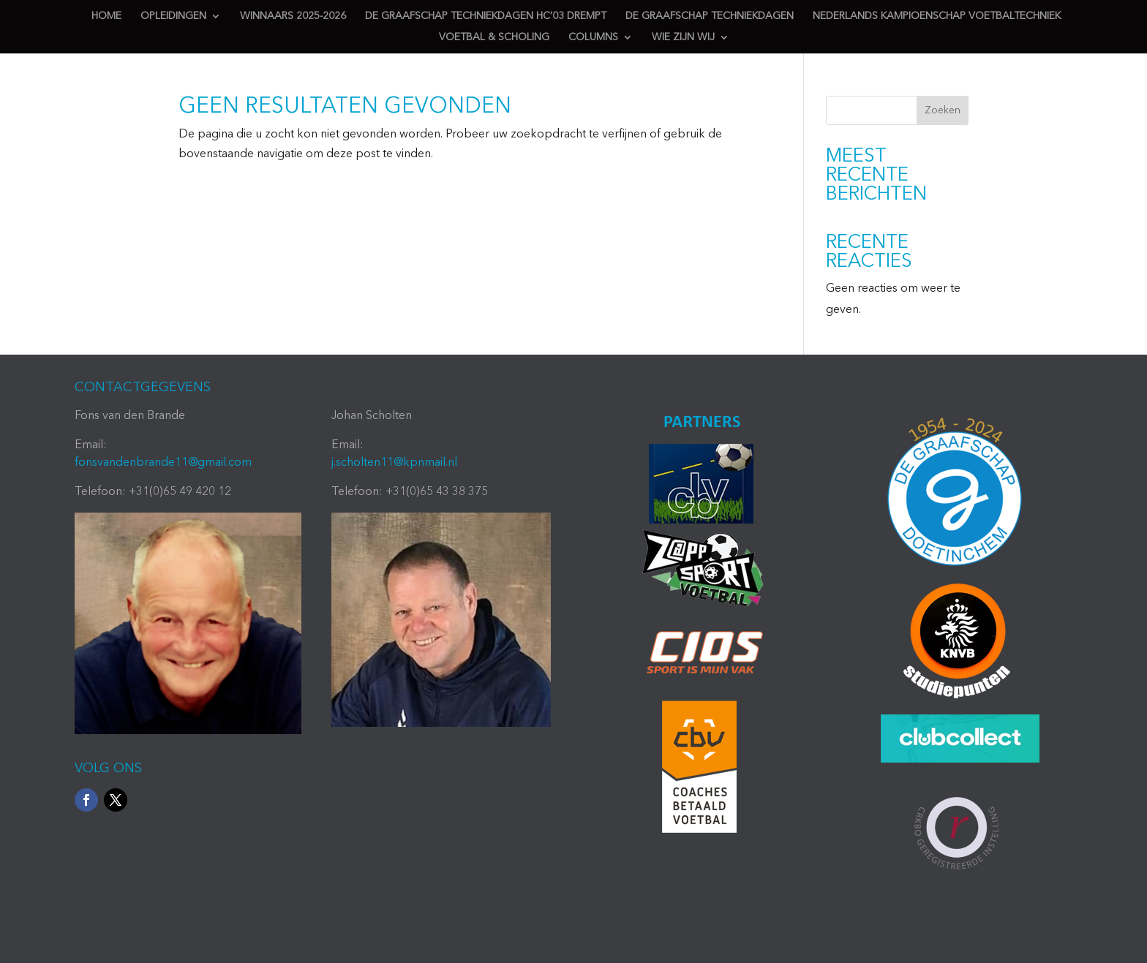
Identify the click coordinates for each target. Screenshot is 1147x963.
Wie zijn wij (683, 37)
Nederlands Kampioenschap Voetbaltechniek (937, 16)
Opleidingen (173, 16)
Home (106, 16)
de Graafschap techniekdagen (709, 16)
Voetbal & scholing (494, 37)
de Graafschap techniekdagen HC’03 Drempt (485, 16)
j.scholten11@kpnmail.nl (394, 463)
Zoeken (942, 110)
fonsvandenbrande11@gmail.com (163, 463)
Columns (593, 37)
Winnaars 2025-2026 (293, 16)
